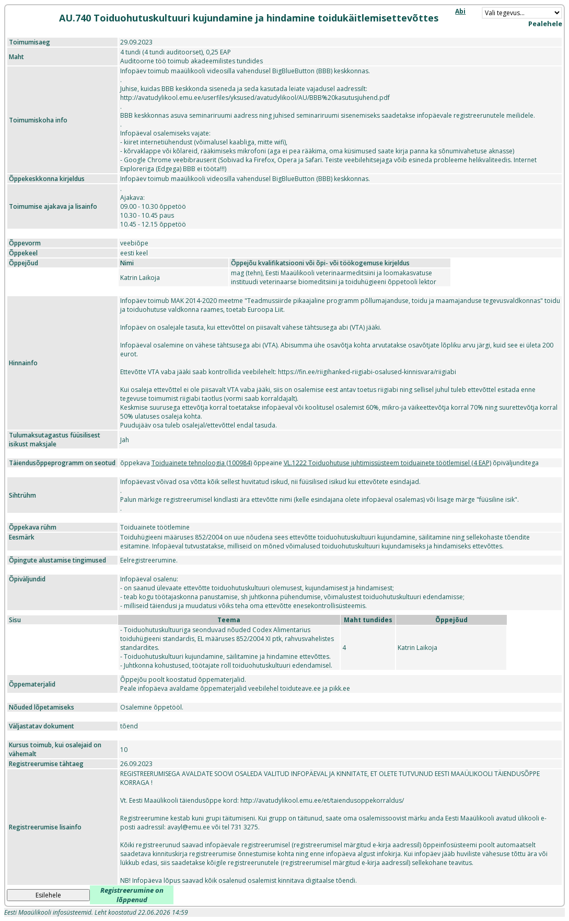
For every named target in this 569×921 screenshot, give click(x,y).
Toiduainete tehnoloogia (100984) (202, 462)
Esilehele (48, 895)
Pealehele (545, 23)
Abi (460, 11)
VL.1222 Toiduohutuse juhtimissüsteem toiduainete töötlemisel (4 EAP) (387, 462)
